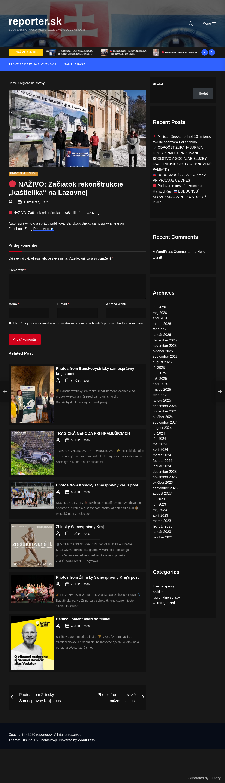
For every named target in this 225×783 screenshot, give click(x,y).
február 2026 (162, 329)
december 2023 (165, 471)
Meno (14, 303)
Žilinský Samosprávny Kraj (83, 531)
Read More (41, 228)
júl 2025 (159, 367)
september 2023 (165, 488)
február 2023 (162, 526)
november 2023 (165, 477)
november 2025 (165, 345)
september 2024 (165, 422)
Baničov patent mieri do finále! (87, 628)
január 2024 (162, 466)
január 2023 (162, 532)
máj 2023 (160, 510)
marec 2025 (162, 389)
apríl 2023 (160, 515)
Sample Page (74, 64)
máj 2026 (160, 313)
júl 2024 (159, 433)
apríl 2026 (160, 318)
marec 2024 (162, 455)
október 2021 (163, 537)
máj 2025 (160, 378)
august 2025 (162, 362)
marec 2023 (162, 521)
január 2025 (162, 400)
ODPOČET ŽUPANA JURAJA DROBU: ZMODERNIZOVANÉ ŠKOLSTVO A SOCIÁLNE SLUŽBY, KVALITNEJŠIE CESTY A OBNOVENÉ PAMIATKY (182, 158)
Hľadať (158, 84)
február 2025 (162, 395)
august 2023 (162, 493)
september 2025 (165, 356)
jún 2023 (159, 504)
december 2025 (165, 340)
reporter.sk (35, 21)
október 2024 (163, 417)
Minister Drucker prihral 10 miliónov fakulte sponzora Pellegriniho (73, 54)
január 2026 (162, 335)
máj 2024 (160, 444)
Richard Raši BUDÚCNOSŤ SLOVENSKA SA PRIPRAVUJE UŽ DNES (179, 197)
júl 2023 (159, 499)
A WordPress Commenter (172, 252)
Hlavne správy (163, 586)
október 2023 (163, 482)
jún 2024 (159, 438)
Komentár (17, 269)
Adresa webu (116, 303)
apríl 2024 (160, 449)
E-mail (63, 303)
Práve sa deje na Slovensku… (34, 64)
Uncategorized (164, 603)
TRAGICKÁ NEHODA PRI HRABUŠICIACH (98, 432)
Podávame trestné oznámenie (178, 186)
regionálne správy (23, 174)
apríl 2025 (160, 384)
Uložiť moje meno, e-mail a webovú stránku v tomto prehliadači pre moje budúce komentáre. (79, 323)
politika (158, 592)
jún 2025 (159, 373)
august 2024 (162, 428)
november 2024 (165, 411)
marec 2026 (162, 324)
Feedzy (215, 778)
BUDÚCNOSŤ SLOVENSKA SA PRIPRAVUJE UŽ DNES (178, 52)
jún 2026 (159, 307)
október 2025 (163, 351)
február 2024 (162, 461)
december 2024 (165, 406)
